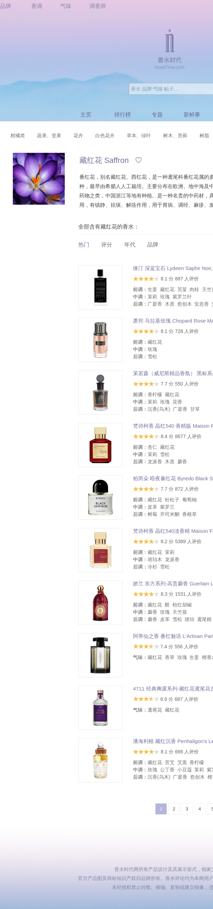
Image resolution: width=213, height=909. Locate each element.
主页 (85, 115)
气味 (65, 6)
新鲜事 (192, 115)
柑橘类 (17, 135)
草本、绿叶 (139, 135)
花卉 (78, 135)
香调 (36, 6)
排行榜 (122, 115)
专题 (157, 115)
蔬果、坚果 (49, 135)
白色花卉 (105, 135)
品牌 (5, 6)
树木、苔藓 (175, 135)
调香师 (97, 6)
